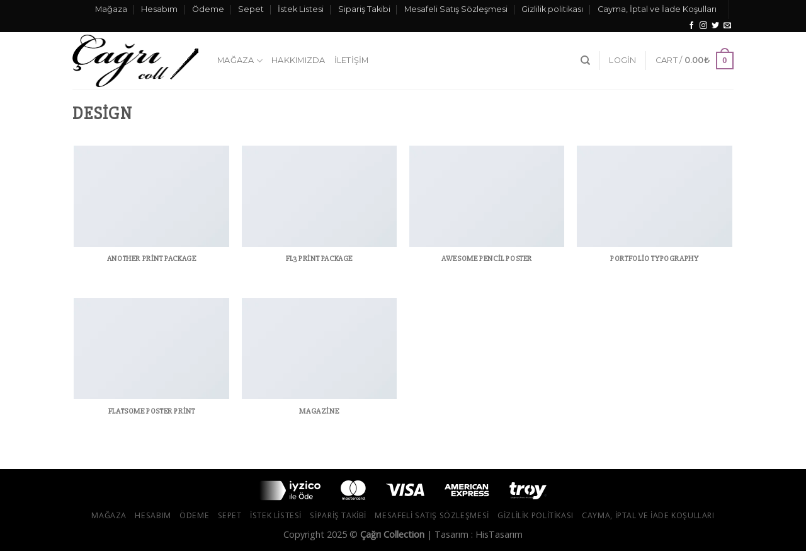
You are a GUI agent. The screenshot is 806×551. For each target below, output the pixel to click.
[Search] (585, 60)
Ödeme (208, 9)
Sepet (251, 9)
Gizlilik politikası (552, 9)
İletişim (351, 60)
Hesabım (159, 9)
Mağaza (111, 9)
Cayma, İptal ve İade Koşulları (657, 9)
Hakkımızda (298, 60)
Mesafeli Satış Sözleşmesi (456, 9)
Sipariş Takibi (364, 9)
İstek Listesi (301, 9)
